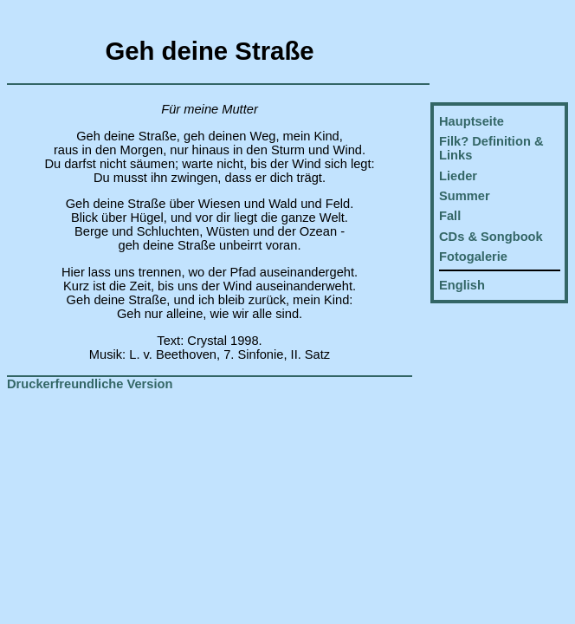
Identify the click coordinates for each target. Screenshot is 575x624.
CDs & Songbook (491, 237)
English (462, 285)
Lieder (458, 176)
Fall (450, 216)
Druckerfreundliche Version (89, 384)
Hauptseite (471, 121)
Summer (464, 196)
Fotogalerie (473, 256)
